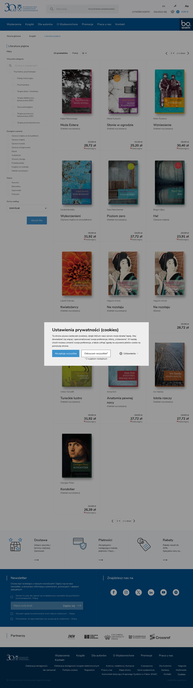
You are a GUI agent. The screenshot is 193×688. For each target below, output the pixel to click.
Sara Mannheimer (115, 209)
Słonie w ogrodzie (120, 125)
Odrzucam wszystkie (96, 353)
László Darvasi (67, 300)
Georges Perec (67, 482)
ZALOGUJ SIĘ (160, 11)
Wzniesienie (162, 125)
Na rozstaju (115, 307)
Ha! (155, 216)
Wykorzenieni (70, 216)
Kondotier (67, 489)
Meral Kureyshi (114, 118)
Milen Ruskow (160, 118)
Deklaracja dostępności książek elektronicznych (76, 665)
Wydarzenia (14, 24)
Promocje (87, 24)
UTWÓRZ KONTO (141, 11)
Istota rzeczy (162, 398)
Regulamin (89, 670)
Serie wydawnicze (146, 670)
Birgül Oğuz (159, 209)
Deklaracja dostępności (37, 665)
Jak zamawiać (49, 670)
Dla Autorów (165, 665)
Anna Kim (111, 391)
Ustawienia (128, 353)
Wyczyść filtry (37, 220)
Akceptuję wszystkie (66, 353)
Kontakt (120, 24)
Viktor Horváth (67, 391)
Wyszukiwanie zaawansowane (101, 9)
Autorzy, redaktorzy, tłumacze (120, 665)
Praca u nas (104, 24)
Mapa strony (125, 670)
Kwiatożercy (69, 307)
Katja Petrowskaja (68, 118)
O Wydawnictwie (67, 24)
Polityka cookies (70, 670)
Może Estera (69, 125)
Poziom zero (116, 216)
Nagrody (182, 665)
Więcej (35, 598)
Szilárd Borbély (67, 209)
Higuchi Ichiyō (113, 300)
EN (163, 6)
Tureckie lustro (71, 398)
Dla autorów (45, 24)
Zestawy (165, 670)
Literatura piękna (52, 36)
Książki (29, 24)
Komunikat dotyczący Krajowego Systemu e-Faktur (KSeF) (129, 674)
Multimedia (181, 670)
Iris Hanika (158, 391)
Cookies (181, 674)
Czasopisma (147, 665)
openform (181, 680)
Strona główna (14, 36)
